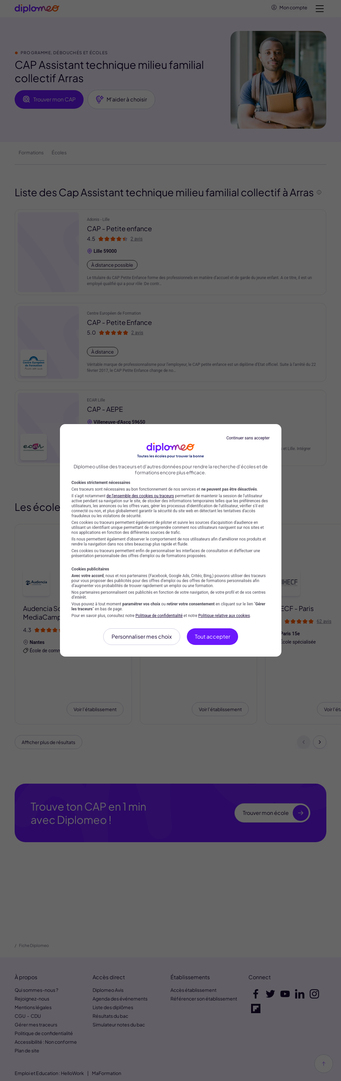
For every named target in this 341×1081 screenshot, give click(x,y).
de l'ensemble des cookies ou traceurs (140, 496)
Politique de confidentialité (159, 615)
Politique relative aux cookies (224, 615)
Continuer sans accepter (248, 438)
